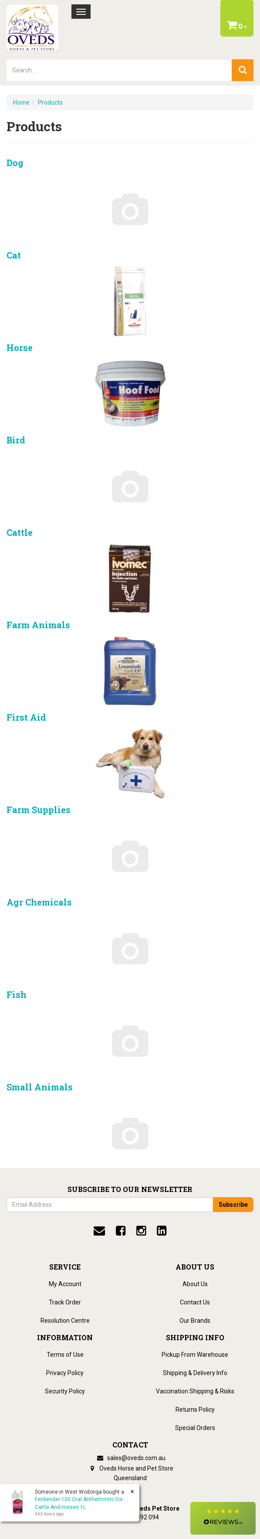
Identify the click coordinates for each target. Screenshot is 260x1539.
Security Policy (65, 1391)
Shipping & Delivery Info (195, 1372)
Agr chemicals (39, 902)
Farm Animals (38, 624)
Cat (14, 255)
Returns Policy (195, 1409)
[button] (223, 1518)
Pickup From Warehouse (195, 1354)
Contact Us (195, 1302)
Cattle (20, 532)
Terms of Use (65, 1354)
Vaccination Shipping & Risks (195, 1391)
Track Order (65, 1302)
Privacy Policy (65, 1372)
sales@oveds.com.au (130, 1457)
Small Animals (40, 1087)
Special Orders (195, 1427)
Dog (15, 162)
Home (21, 102)
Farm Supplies (39, 809)
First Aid (26, 717)
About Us (195, 1283)
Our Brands (194, 1320)
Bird (16, 440)
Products (50, 102)
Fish (17, 994)
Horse (20, 347)
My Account (65, 1283)
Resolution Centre (65, 1320)
